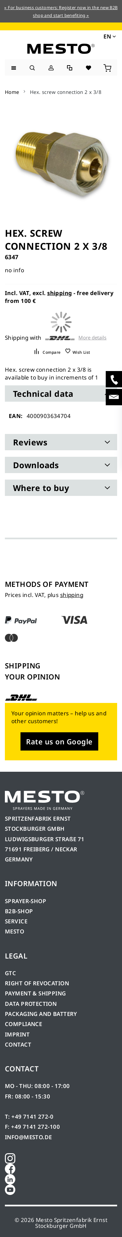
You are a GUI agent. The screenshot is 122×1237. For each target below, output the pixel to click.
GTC (10, 973)
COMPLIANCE (23, 1024)
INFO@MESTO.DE (28, 1137)
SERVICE (16, 921)
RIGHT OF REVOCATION (37, 983)
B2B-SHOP (19, 911)
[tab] (61, 393)
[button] (109, 36)
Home (12, 92)
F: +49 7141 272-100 (32, 1126)
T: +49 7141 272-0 (29, 1116)
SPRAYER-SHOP (25, 901)
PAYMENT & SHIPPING (35, 993)
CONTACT (18, 1044)
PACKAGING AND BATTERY (41, 1014)
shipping (59, 293)
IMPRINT (17, 1034)
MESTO (14, 931)
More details (92, 338)
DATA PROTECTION (31, 1003)
